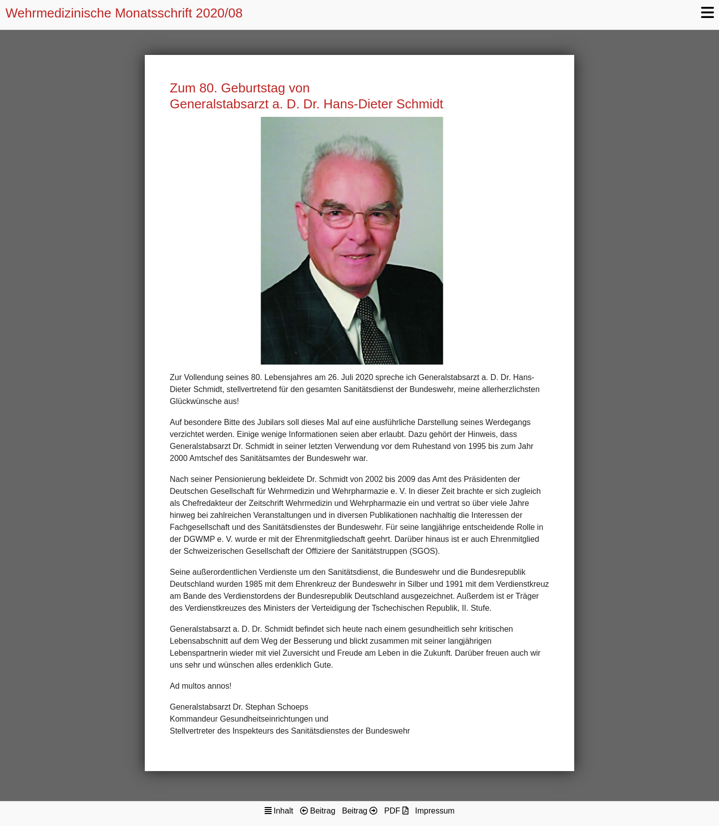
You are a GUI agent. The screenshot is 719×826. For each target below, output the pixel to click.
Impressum (434, 811)
